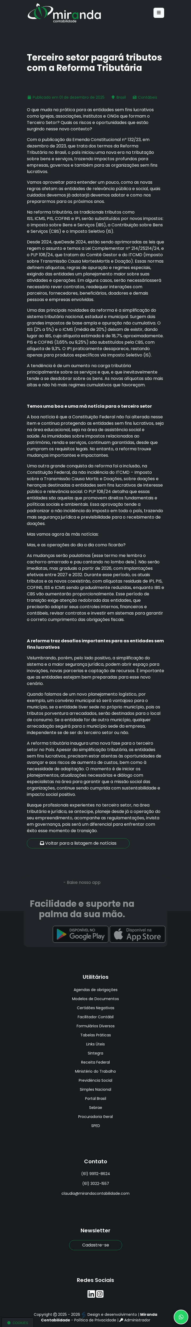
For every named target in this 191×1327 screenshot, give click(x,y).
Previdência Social (95, 1080)
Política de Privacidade (95, 1320)
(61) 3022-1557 (95, 1183)
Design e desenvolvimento (109, 1314)
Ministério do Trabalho (95, 1071)
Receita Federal (95, 1062)
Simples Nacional (95, 1089)
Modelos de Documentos (95, 998)
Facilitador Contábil (96, 1017)
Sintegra (95, 1053)
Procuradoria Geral (95, 1116)
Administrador (134, 1320)
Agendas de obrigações (96, 989)
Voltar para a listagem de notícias (78, 843)
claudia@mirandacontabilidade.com (95, 1193)
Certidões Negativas (95, 1008)
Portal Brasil (95, 1098)
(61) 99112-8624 (95, 1173)
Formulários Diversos (96, 1026)
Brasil (121, 97)
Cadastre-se (95, 1245)
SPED (95, 1125)
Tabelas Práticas (95, 1035)
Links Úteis (95, 1044)
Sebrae (95, 1107)
